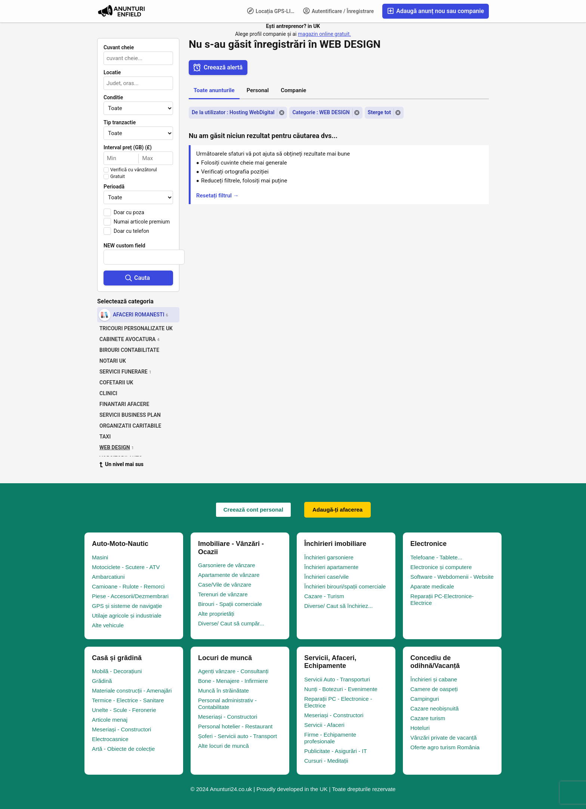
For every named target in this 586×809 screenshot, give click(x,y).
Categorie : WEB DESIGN (320, 112)
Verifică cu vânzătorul (133, 169)
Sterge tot (379, 112)
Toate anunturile (214, 90)
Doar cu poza (129, 212)
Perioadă (114, 187)
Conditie (113, 97)
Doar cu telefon (131, 231)
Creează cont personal (253, 509)
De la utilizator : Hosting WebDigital (233, 112)
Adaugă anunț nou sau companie (435, 11)
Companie (293, 90)
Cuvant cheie (119, 47)
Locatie (112, 72)
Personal (258, 90)
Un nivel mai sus (121, 464)
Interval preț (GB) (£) (128, 147)
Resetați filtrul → (217, 195)
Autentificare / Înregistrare (338, 10)
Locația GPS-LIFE (272, 10)
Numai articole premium (142, 222)
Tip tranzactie (120, 122)
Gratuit (117, 176)
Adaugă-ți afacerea (337, 509)
